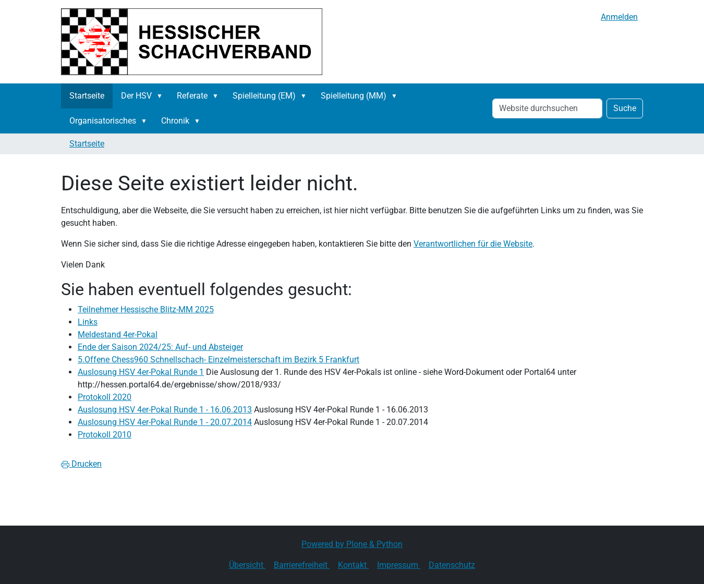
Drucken (81, 464)
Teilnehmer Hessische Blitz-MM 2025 (146, 309)
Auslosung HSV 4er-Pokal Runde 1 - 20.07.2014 (165, 422)
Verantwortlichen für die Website (473, 244)
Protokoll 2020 (104, 397)
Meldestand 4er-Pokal (117, 334)
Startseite (86, 96)
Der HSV (136, 96)
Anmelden (619, 17)
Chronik (175, 121)
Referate (192, 96)
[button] (161, 95)
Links (88, 322)
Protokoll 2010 (104, 435)
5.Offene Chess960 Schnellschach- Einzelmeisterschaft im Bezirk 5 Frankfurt (218, 359)
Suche (624, 108)
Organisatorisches (102, 121)
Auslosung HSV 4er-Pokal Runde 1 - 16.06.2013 (165, 410)
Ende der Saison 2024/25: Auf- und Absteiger (160, 347)
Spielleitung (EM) (264, 96)
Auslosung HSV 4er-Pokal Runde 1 (141, 372)
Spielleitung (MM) (353, 96)
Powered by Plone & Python (352, 544)
